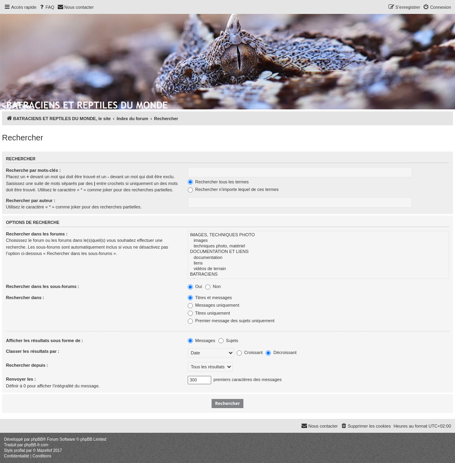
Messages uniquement (213, 305)
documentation (318, 258)
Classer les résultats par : (32, 351)
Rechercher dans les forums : (37, 233)
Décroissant (281, 352)
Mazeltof (44, 450)
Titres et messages (210, 297)
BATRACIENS (318, 274)
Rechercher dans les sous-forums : (42, 286)
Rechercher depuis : (27, 365)
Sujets (228, 340)
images (318, 240)
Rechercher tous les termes (218, 181)
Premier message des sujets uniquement (231, 320)
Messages (201, 340)
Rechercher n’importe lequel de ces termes (233, 189)
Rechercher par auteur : (30, 200)
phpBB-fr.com (36, 445)
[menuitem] (46, 7)
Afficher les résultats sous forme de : (44, 340)
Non (213, 286)
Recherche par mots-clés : (33, 170)
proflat (19, 450)
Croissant (250, 352)
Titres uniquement (209, 313)
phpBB (37, 439)
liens (318, 263)
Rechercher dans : (25, 297)
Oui (195, 286)
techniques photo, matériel (318, 246)
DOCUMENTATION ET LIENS (318, 252)
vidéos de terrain (318, 269)
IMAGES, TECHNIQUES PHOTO (318, 235)
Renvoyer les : (21, 379)
